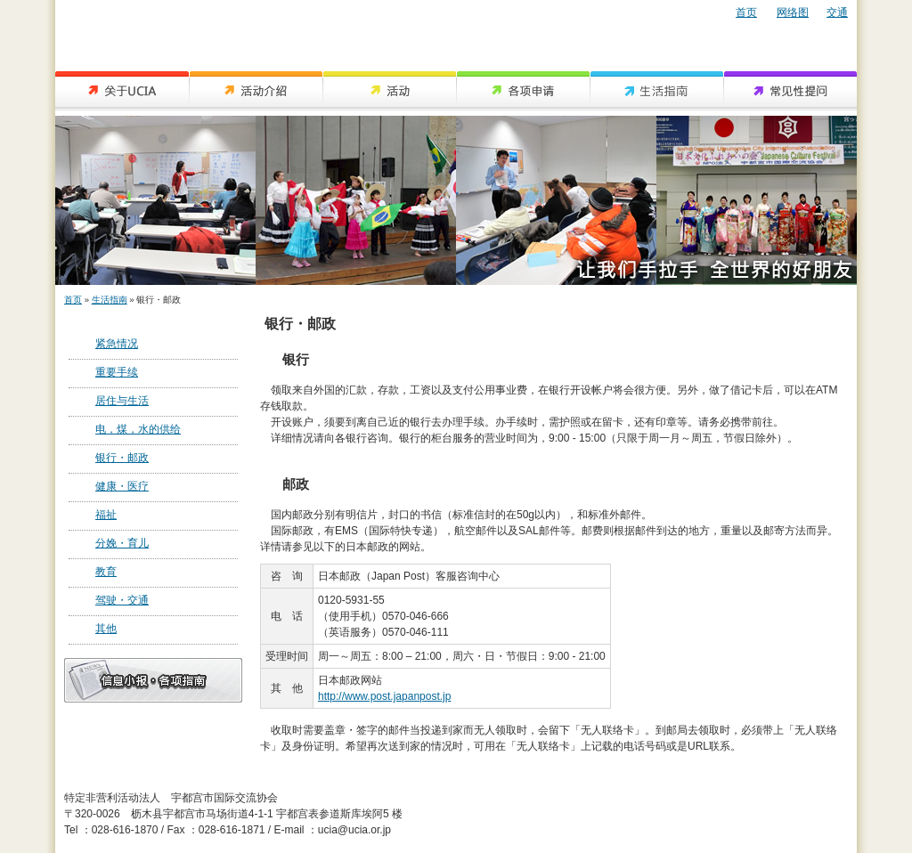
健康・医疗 (122, 486)
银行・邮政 (122, 457)
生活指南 (109, 300)
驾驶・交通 (122, 600)
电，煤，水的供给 (138, 429)
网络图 (793, 12)
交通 (837, 12)
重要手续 (116, 372)
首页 (746, 12)
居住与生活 (122, 400)
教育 (106, 571)
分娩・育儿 (122, 543)
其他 (106, 628)
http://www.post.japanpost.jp (384, 696)
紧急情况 (116, 343)
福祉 (106, 514)
